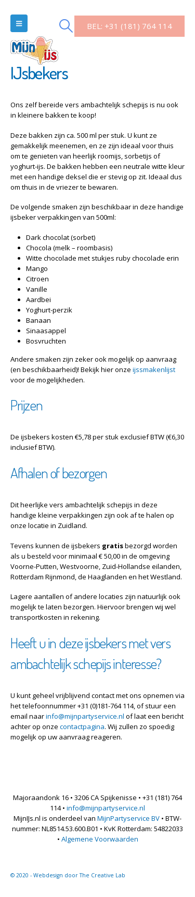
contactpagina (82, 726)
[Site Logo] (34, 38)
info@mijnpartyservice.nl (85, 716)
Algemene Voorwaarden (99, 839)
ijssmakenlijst (154, 369)
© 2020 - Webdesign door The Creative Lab (67, 875)
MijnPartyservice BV (128, 818)
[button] (19, 23)
